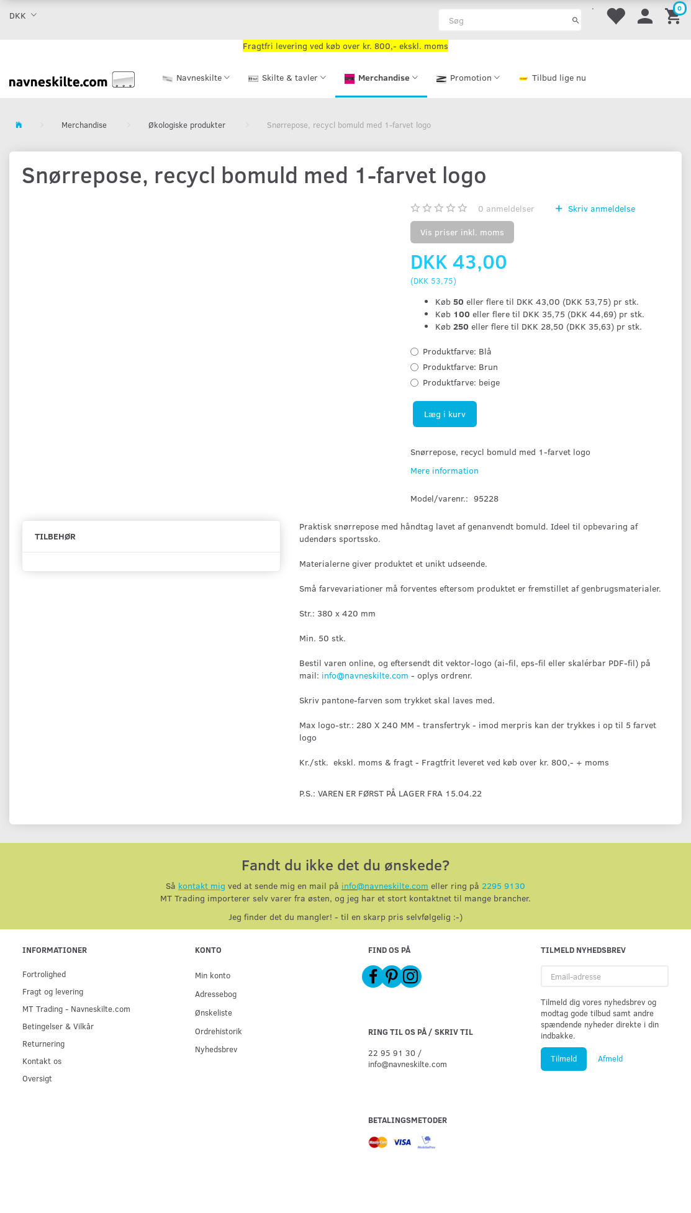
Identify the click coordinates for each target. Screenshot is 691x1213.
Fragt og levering (52, 991)
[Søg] (575, 20)
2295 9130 (503, 885)
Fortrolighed (44, 973)
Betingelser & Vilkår (58, 1026)
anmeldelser (506, 208)
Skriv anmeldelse (600, 208)
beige (461, 382)
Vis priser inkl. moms (462, 232)
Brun (460, 366)
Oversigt (37, 1078)
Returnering (43, 1043)
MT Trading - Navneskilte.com (76, 1008)
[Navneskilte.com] (72, 78)
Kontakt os (41, 1060)
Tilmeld (564, 1058)
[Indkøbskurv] (675, 15)
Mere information (444, 470)
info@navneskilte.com (365, 675)
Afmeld (610, 1058)
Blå (457, 351)
